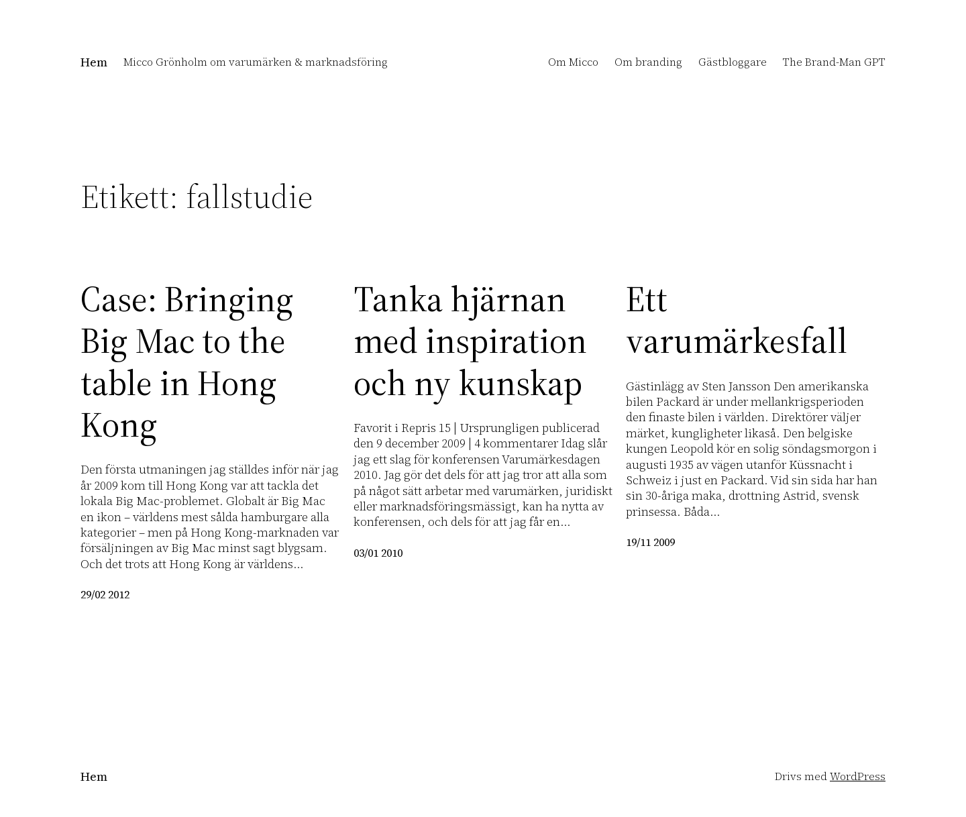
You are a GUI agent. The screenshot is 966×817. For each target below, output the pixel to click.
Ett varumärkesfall (736, 320)
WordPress (857, 776)
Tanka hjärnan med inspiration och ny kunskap (470, 341)
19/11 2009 (650, 542)
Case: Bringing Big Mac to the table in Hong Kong (186, 362)
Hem (93, 62)
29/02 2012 (104, 594)
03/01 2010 (378, 552)
